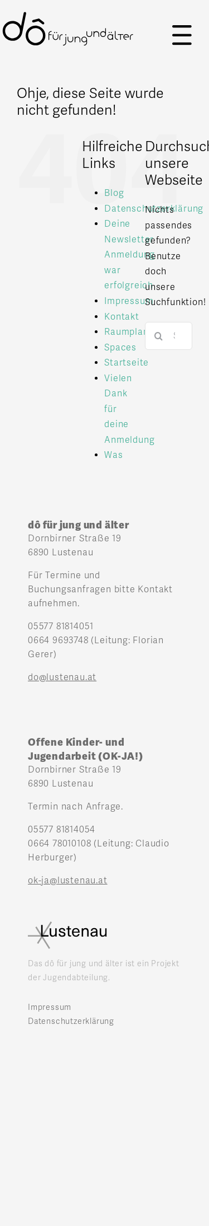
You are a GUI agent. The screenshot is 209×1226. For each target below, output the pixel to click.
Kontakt (121, 316)
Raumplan (126, 332)
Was (113, 455)
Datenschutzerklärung (71, 1021)
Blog (114, 193)
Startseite (126, 362)
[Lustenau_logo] (67, 926)
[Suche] (159, 336)
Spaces (120, 347)
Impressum (128, 301)
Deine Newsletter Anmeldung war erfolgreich (129, 254)
